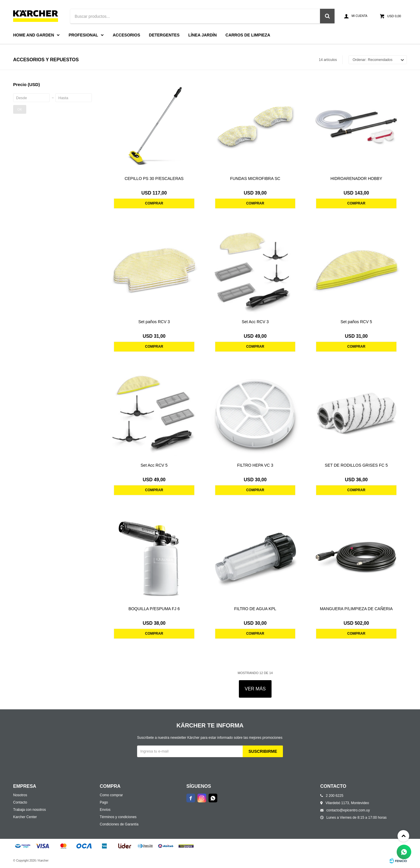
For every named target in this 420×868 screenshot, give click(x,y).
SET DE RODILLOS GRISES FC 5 (356, 465)
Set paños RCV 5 (356, 321)
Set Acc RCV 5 (154, 465)
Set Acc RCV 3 (255, 321)
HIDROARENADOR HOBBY (356, 178)
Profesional (83, 35)
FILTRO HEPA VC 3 (255, 465)
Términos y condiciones (118, 817)
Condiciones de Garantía (119, 824)
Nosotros (20, 795)
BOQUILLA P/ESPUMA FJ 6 (154, 608)
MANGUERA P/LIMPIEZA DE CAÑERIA (356, 608)
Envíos (105, 810)
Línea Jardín (202, 35)
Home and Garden (33, 35)
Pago (104, 802)
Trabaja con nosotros (29, 810)
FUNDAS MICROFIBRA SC (255, 178)
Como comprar (111, 795)
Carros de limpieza (247, 35)
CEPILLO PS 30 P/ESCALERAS (154, 178)
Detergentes (164, 35)
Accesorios (126, 35)
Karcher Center (25, 817)
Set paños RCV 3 (154, 321)
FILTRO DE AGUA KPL (255, 608)
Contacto (20, 802)
